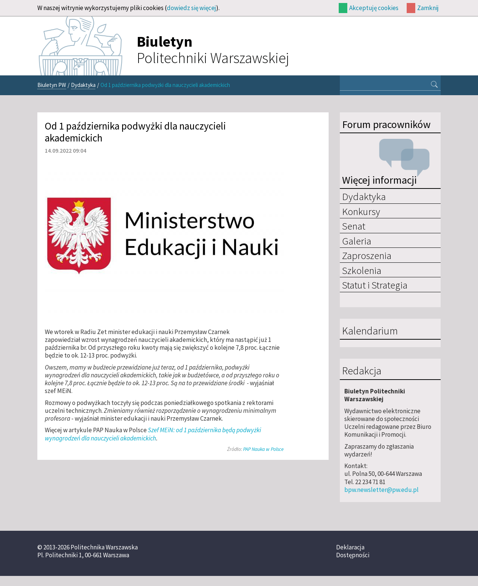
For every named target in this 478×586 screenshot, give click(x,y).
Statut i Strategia (374, 285)
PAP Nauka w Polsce (263, 449)
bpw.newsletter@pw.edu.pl (381, 490)
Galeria (356, 241)
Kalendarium (370, 331)
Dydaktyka (83, 84)
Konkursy (361, 211)
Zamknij (428, 8)
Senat (353, 226)
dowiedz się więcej (191, 8)
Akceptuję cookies (373, 8)
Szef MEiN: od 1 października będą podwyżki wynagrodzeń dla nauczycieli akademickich (153, 434)
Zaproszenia (366, 255)
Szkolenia (361, 270)
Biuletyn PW (51, 84)
